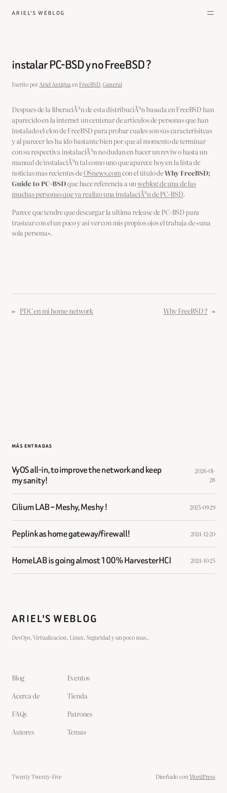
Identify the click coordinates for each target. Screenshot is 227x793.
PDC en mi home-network (56, 311)
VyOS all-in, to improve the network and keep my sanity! (87, 475)
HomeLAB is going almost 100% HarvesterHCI (91, 560)
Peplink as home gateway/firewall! (71, 533)
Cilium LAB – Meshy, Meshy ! (60, 507)
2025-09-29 (202, 507)
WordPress (203, 776)
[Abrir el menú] (210, 13)
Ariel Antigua (55, 84)
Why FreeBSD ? (185, 311)
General (112, 84)
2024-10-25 (202, 560)
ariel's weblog (38, 13)
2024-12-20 (202, 534)
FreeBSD (89, 84)
